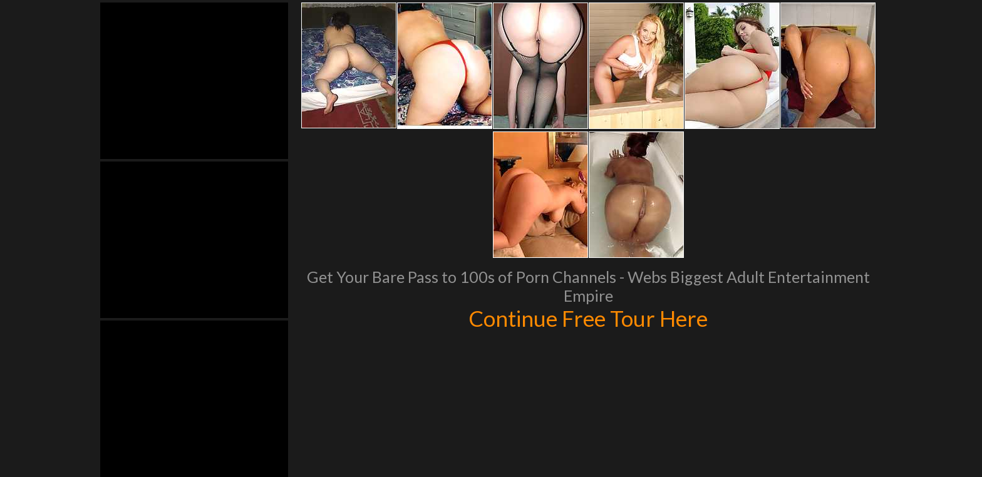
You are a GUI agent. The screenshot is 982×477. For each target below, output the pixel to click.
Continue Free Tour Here (588, 318)
